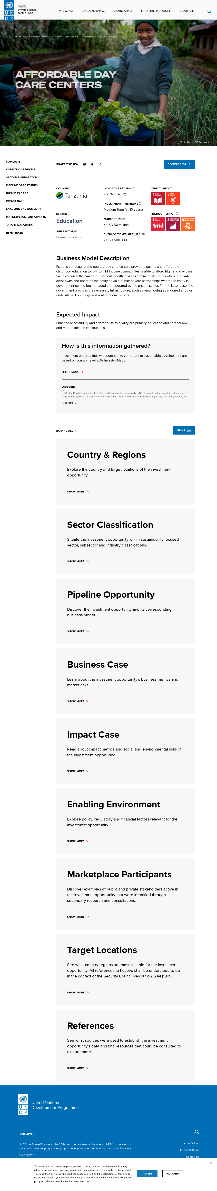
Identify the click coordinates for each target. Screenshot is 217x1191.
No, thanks (172, 1174)
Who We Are (66, 11)
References (15, 233)
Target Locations (19, 225)
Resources (187, 11)
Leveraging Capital (93, 11)
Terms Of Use (191, 1143)
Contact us (192, 1157)
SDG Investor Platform (57, 36)
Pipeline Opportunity (22, 185)
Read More (67, 402)
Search (209, 11)
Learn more (70, 372)
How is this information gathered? (106, 345)
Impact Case (15, 201)
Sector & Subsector (21, 177)
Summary (13, 162)
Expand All (64, 430)
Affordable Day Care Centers (58, 79)
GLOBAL (22, 5)
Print (181, 430)
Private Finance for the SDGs (27, 11)
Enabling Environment (23, 209)
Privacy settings (211, 1163)
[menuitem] (29, 162)
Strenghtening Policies (156, 11)
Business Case (17, 193)
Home (11, 36)
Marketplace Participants (26, 217)
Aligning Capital (123, 11)
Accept (147, 1174)
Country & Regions (20, 169)
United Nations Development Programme (55, 1105)
